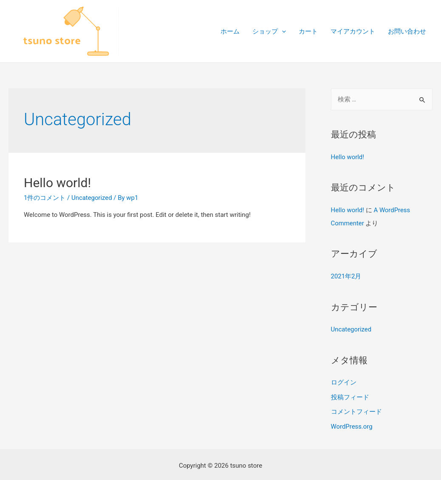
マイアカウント (353, 31)
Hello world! (57, 182)
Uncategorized (91, 198)
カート (308, 31)
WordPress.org (352, 424)
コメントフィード (356, 409)
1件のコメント (44, 198)
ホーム (230, 31)
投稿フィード (350, 395)
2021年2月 (346, 275)
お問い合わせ (407, 31)
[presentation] (282, 31)
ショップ (269, 31)
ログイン (343, 381)
